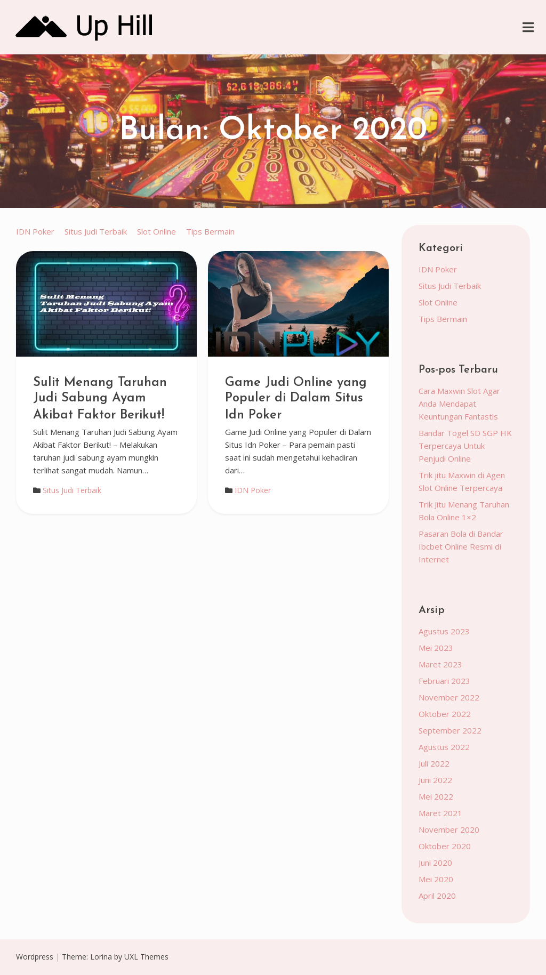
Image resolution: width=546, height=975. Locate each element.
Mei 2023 (436, 647)
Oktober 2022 (445, 713)
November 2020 (449, 829)
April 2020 (437, 895)
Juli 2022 (434, 763)
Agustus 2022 (444, 747)
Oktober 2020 (445, 846)
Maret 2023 (440, 664)
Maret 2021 (440, 813)
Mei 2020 (436, 879)
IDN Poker (35, 231)
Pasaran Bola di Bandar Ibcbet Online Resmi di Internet (461, 546)
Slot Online (156, 231)
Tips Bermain (210, 231)
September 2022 (450, 730)
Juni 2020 (435, 862)
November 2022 (449, 697)
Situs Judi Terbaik (96, 231)
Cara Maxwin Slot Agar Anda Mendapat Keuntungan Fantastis (459, 403)
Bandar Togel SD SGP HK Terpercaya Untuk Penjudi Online (465, 446)
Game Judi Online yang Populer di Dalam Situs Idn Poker (296, 399)
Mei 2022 (436, 796)
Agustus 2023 (444, 631)
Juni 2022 (435, 780)
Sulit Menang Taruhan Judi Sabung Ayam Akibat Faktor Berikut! (100, 399)
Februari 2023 (444, 680)
